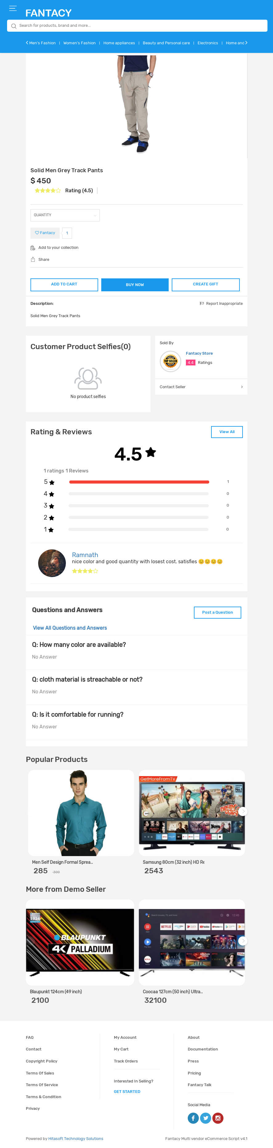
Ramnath (85, 555)
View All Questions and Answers (70, 628)
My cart (121, 1049)
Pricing (194, 1073)
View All (227, 431)
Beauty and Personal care (166, 43)
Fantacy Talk (199, 1084)
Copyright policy (41, 1061)
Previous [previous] (31, 814)
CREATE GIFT (205, 284)
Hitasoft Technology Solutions (75, 1138)
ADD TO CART (64, 284)
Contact (34, 1049)
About (194, 1037)
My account (125, 1037)
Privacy (33, 1108)
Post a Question (217, 612)
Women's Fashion (79, 43)
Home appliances (119, 43)
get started (127, 1091)
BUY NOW (135, 284)
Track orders (126, 1061)
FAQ (30, 1037)
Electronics (208, 43)
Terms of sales (40, 1073)
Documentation (203, 1049)
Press (193, 1061)
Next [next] (243, 814)
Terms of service (42, 1084)
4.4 (191, 362)
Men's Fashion (42, 43)
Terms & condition (43, 1096)
